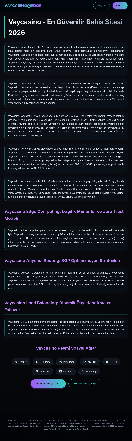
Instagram (66, 361)
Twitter (21, 361)
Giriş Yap (101, 5)
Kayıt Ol (120, 5)
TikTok (111, 361)
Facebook (42, 371)
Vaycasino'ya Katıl (48, 383)
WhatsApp (89, 371)
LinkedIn (65, 371)
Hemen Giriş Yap (85, 383)
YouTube (89, 361)
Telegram (43, 361)
